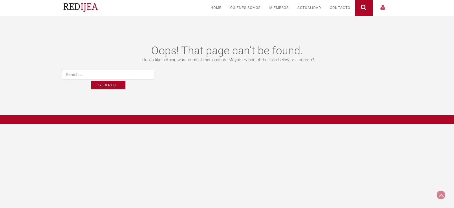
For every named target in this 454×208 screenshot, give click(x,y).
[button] (383, 8)
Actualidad (309, 8)
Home (215, 8)
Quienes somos (245, 8)
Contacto (340, 8)
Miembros (279, 8)
